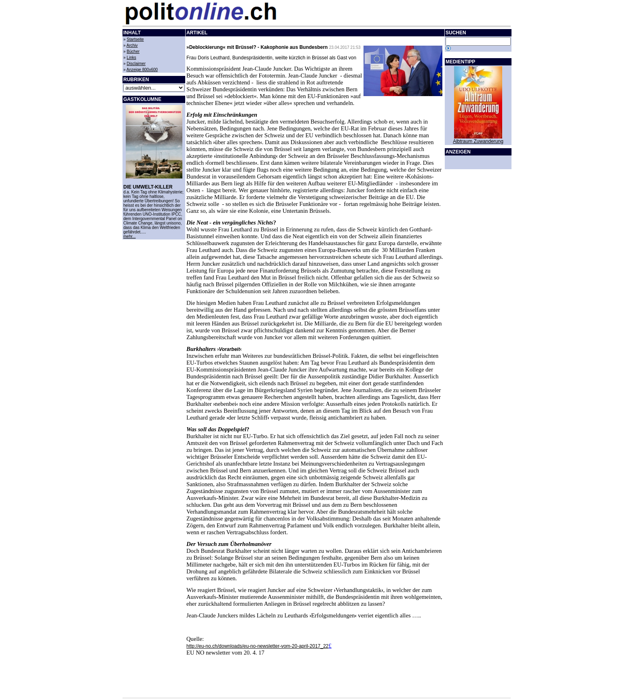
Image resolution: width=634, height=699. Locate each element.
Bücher (133, 51)
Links (131, 57)
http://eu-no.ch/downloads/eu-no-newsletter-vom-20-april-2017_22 (257, 646)
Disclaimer (136, 63)
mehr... (129, 236)
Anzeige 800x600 (142, 69)
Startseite (135, 39)
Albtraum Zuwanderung (478, 141)
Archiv (132, 45)
